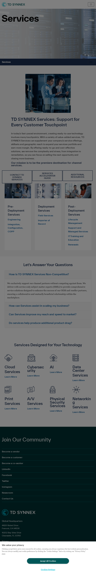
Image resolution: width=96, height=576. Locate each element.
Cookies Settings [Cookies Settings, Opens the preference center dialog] (48, 570)
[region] (48, 558)
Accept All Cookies (48, 561)
